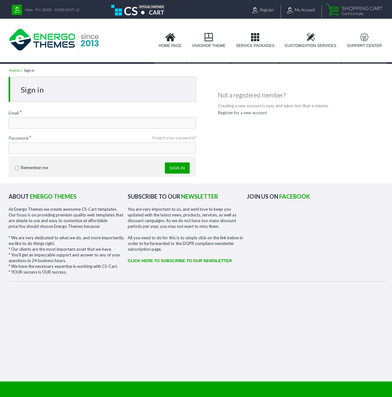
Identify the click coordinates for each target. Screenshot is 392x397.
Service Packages (255, 45)
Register (267, 9)
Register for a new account (242, 112)
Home (14, 70)
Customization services (310, 45)
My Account (305, 9)
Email (14, 113)
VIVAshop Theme (208, 45)
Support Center (364, 45)
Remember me (31, 167)
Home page (170, 45)
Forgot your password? (174, 137)
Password (18, 138)
